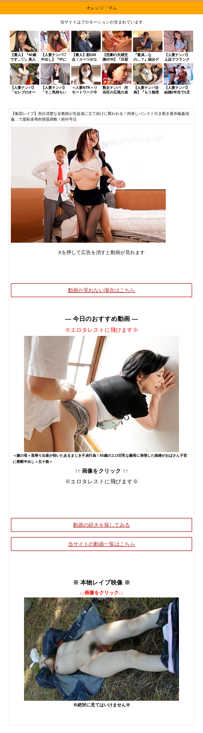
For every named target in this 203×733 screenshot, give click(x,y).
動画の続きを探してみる (101, 525)
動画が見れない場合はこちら (101, 290)
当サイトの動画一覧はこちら (101, 544)
